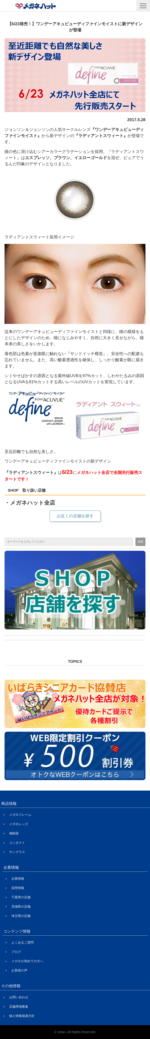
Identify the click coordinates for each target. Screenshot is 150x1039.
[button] (143, 6)
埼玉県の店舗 (21, 916)
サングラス (17, 852)
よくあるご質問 (22, 942)
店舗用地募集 (18, 1006)
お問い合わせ (18, 997)
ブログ (16, 952)
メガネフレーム (20, 814)
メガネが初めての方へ (27, 961)
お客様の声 (19, 970)
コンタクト (17, 842)
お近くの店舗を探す (75, 516)
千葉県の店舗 (21, 897)
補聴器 (14, 833)
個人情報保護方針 (22, 1016)
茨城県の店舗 (21, 906)
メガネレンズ (18, 824)
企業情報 (17, 878)
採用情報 (17, 888)
